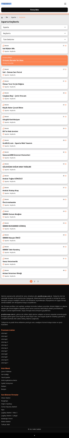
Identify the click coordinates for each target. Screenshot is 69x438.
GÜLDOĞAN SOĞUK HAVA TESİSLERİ (17, 167)
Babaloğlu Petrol (6, 419)
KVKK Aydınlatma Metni (9, 380)
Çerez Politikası (6, 371)
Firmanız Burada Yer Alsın (13, 60)
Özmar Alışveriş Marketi (9, 407)
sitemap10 (4, 360)
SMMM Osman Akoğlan (12, 214)
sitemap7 (4, 351)
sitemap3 (4, 339)
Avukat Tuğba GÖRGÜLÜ (13, 179)
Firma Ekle (34, 10)
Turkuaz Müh (5, 424)
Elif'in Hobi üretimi (10, 131)
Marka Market (6, 421)
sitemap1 (4, 333)
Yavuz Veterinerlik (10, 261)
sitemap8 (4, 354)
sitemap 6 (4, 348)
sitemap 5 (4, 345)
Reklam (3, 386)
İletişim (3, 389)
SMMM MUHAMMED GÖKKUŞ (14, 226)
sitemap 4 (4, 342)
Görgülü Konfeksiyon (11, 119)
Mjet (2, 410)
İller (7, 17)
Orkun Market (5, 398)
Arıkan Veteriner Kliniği (12, 273)
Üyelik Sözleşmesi (7, 383)
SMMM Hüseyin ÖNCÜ (11, 238)
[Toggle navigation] (65, 4)
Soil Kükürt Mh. (9, 48)
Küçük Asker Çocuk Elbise (13, 108)
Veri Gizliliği (5, 374)
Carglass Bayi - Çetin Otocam (14, 96)
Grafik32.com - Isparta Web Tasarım (17, 143)
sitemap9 (4, 357)
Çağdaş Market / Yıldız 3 (9, 413)
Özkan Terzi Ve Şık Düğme (13, 84)
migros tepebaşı (6, 404)
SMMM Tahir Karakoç (11, 250)
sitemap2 (4, 336)
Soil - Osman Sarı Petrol (12, 72)
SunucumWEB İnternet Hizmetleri (16, 155)
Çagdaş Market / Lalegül (9, 416)
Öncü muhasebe (9, 202)
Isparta (13, 17)
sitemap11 (4, 363)
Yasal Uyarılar (5, 377)
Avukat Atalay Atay (11, 190)
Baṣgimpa (4, 401)
